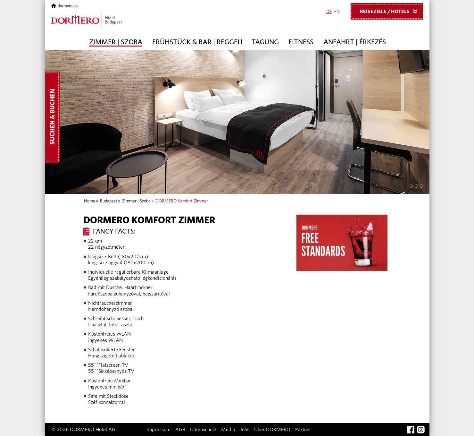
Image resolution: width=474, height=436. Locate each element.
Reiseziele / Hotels (391, 11)
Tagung (265, 42)
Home (89, 201)
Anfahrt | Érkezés (354, 42)
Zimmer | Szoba (115, 42)
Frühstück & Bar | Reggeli (197, 42)
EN (337, 12)
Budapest (108, 201)
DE (329, 12)
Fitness (300, 42)
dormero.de (64, 6)
